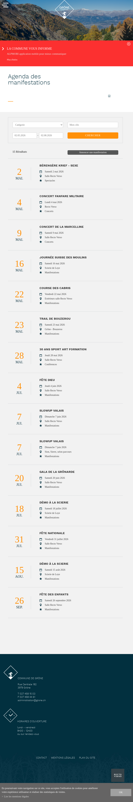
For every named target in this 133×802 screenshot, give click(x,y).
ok (121, 792)
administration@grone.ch (32, 700)
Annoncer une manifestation (93, 152)
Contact (41, 758)
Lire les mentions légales (16, 796)
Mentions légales (63, 758)
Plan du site (87, 758)
